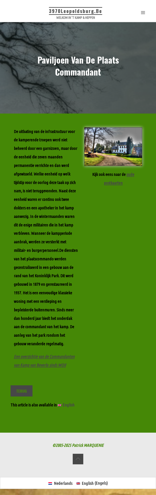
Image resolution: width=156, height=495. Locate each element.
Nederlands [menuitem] (63, 483)
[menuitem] (66, 405)
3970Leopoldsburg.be (75, 11)
